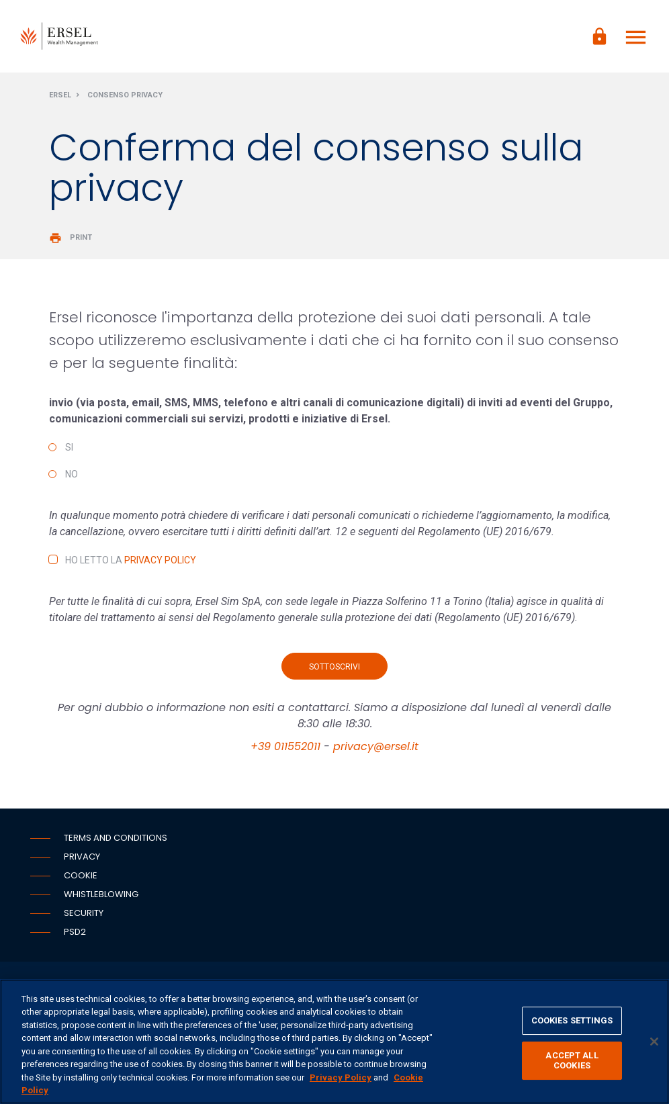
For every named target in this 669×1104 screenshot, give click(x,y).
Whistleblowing (101, 895)
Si (69, 448)
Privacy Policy (160, 561)
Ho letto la (130, 561)
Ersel (60, 96)
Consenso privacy (125, 96)
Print (70, 238)
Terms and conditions (115, 839)
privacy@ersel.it (375, 747)
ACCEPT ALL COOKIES (571, 1060)
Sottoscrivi (334, 668)
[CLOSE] (654, 1041)
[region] (334, 1041)
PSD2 (75, 933)
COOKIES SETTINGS (572, 1020)
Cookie (80, 876)
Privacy (82, 858)
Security (83, 914)
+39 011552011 (285, 747)
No (71, 475)
